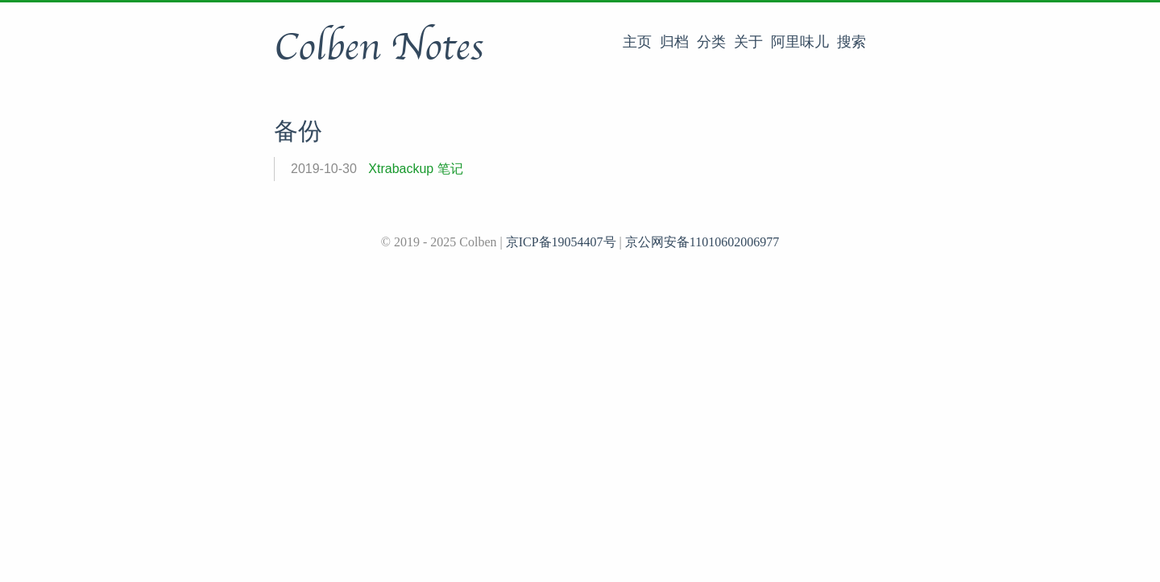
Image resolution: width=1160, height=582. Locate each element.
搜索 (851, 42)
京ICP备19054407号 (561, 242)
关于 (748, 42)
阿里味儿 (800, 42)
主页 (637, 42)
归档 (674, 42)
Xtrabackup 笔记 (415, 168)
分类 (711, 42)
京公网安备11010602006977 (702, 242)
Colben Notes (378, 47)
